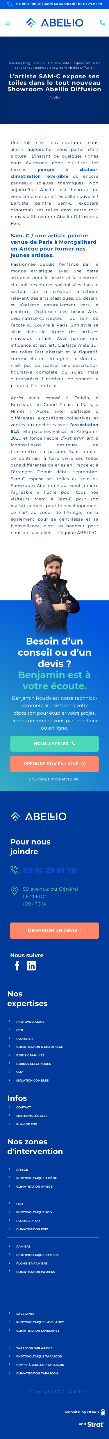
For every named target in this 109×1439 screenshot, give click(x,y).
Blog (27, 63)
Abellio (14, 63)
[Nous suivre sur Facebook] (17, 966)
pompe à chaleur (67, 169)
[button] (7, 22)
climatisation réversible (40, 176)
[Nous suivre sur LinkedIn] (31, 966)
